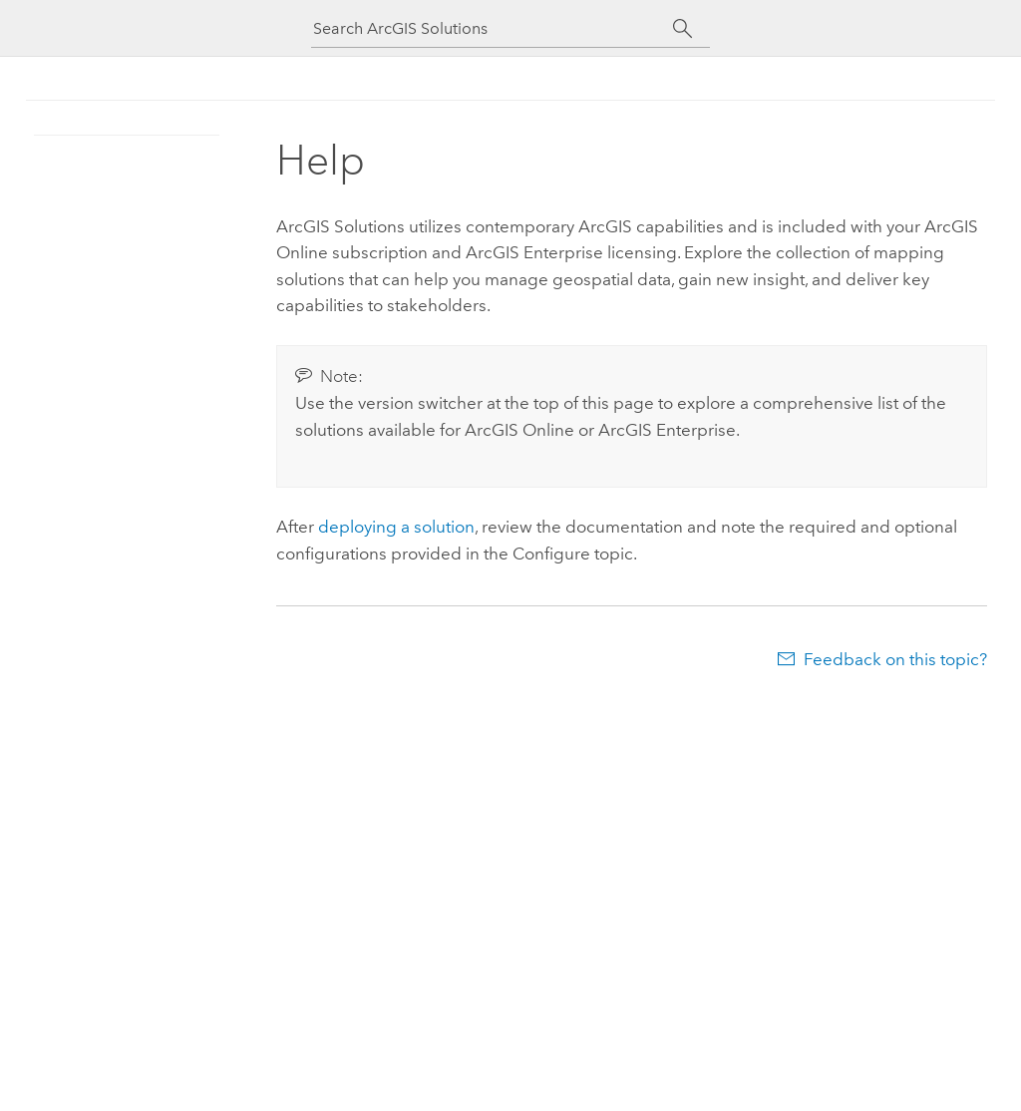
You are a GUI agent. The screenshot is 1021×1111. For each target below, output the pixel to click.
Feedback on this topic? (895, 659)
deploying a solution (396, 527)
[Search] (682, 29)
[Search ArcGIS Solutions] (492, 28)
